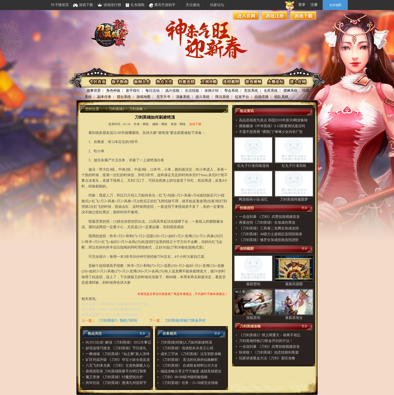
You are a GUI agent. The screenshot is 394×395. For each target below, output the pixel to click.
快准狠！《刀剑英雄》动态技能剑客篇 (269, 352)
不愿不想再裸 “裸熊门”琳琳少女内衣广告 (271, 132)
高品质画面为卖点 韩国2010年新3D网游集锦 (273, 120)
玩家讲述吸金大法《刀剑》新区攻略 (267, 358)
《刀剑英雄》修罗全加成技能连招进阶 (269, 240)
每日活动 (152, 90)
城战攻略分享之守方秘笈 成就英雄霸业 (191, 371)
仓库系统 (271, 90)
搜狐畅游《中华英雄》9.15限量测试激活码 (272, 126)
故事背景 (94, 90)
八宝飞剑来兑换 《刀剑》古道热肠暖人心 (118, 365)
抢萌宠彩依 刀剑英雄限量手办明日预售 (116, 371)
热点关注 (164, 82)
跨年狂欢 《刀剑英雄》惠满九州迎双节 (116, 383)
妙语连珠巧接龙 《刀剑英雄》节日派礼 (116, 348)
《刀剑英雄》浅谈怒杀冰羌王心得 (187, 348)
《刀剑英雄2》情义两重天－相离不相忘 (270, 335)
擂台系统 (124, 97)
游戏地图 (143, 97)
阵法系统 (222, 97)
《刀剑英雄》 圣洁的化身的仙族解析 (189, 360)
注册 (314, 5)
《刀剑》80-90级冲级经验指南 (184, 377)
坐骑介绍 (212, 90)
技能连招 (186, 82)
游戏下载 (303, 15)
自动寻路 (262, 97)
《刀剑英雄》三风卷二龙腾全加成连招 (269, 228)
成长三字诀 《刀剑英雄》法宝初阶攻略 (191, 354)
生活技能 (192, 90)
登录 (301, 5)
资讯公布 (142, 82)
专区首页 (98, 82)
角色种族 (113, 90)
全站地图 (335, 5)
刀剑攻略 (208, 82)
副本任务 (104, 97)
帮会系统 (231, 90)
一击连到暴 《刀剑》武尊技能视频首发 (269, 217)
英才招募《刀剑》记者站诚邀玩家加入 (111, 309)
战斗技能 (172, 90)
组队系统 (281, 97)
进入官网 (246, 15)
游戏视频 (252, 82)
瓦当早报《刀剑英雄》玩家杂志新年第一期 (114, 304)
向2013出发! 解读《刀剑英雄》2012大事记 (118, 342)
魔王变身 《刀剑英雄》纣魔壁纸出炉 (114, 377)
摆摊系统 (290, 90)
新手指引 (133, 90)
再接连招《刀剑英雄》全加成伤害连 (267, 222)
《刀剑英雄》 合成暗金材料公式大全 (189, 365)
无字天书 (163, 97)
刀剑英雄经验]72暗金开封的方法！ (266, 341)
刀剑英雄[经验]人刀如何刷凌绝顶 (186, 342)
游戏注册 (275, 15)
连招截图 (230, 82)
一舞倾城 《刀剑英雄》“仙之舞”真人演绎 (118, 354)
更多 (142, 333)
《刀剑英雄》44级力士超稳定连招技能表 (270, 234)
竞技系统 (251, 90)
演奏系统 (183, 97)
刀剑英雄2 (116, 109)
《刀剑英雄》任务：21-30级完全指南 (189, 383)
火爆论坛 (275, 82)
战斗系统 (202, 97)
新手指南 (120, 82)
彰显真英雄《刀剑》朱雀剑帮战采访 (109, 315)
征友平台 (242, 97)
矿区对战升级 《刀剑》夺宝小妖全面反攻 (118, 360)
